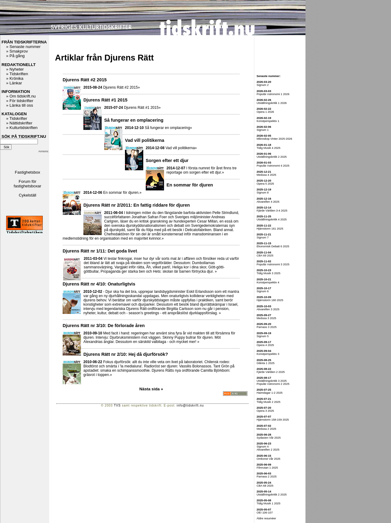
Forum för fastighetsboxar (27, 183)
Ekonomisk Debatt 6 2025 (273, 246)
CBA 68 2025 (265, 485)
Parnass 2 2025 (266, 476)
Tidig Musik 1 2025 (268, 503)
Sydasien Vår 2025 (269, 437)
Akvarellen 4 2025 (268, 201)
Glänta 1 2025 (266, 363)
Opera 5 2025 (265, 183)
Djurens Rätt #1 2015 (105, 100)
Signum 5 (263, 336)
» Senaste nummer (23, 46)
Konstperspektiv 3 (268, 353)
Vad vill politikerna (144, 140)
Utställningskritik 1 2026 (272, 103)
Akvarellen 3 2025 (268, 309)
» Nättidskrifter (19, 123)
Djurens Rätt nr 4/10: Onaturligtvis (99, 284)
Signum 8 (263, 192)
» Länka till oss (19, 105)
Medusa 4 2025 (266, 174)
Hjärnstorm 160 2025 (270, 300)
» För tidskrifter (19, 100)
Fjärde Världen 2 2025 (271, 372)
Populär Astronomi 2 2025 (273, 383)
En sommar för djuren (189, 184)
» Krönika (14, 78)
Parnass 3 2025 (266, 327)
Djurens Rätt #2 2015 (85, 79)
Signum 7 (263, 237)
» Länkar (14, 83)
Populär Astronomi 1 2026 (273, 94)
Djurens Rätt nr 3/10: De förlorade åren (104, 325)
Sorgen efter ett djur (167, 160)
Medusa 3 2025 (266, 318)
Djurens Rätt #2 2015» (121, 87)
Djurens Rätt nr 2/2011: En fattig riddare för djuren (136, 205)
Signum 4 (263, 446)
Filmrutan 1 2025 (267, 467)
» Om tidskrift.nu (21, 96)
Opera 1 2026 (265, 111)
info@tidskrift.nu (190, 405)
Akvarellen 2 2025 (268, 449)
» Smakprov (17, 51)
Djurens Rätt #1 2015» (142, 107)
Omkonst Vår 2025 (268, 458)
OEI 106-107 (265, 512)
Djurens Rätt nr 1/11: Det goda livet (100, 251)
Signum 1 (263, 129)
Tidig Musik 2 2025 (268, 401)
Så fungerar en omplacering (133, 120)
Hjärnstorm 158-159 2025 (273, 419)
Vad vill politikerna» (181, 148)
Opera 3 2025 (265, 410)
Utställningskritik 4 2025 (272, 219)
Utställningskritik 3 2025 (272, 380)
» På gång (15, 55)
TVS (117, 405)
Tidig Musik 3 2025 (268, 273)
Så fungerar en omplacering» (168, 128)
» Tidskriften (17, 74)
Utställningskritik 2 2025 (272, 156)
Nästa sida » (151, 389)
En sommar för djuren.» (122, 192)
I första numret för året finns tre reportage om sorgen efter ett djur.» (201, 170)
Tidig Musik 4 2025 (268, 147)
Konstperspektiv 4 (268, 282)
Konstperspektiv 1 (268, 121)
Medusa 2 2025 (266, 428)
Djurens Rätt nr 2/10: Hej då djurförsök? (125, 354)
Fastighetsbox (27, 172)
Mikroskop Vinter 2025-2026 (274, 138)
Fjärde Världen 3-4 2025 (272, 210)
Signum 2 (263, 85)
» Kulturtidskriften (22, 127)
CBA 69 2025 (265, 255)
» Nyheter (15, 69)
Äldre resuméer (266, 518)
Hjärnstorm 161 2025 (270, 228)
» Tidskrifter (16, 118)
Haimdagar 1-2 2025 (270, 392)
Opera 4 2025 (265, 345)
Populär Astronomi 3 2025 (273, 264)
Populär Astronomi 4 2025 (273, 165)
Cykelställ (27, 195)
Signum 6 (263, 291)
